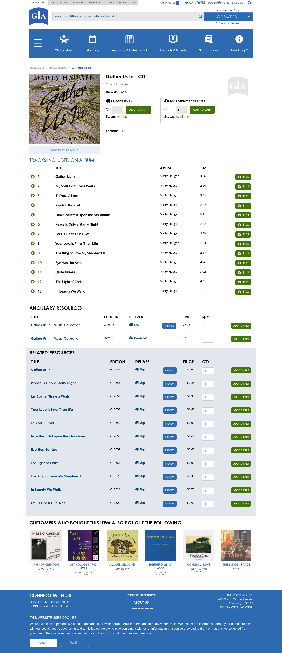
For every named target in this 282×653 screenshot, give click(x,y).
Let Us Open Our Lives (48, 503)
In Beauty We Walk (46, 489)
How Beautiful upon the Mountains (58, 436)
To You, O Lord (42, 423)
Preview (169, 325)
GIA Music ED (59, 2)
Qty (108, 109)
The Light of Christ (44, 463)
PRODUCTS (36, 67)
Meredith (94, 2)
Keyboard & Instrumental (129, 42)
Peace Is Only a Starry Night (53, 383)
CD (121, 131)
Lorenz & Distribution (121, 2)
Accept (43, 642)
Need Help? (239, 42)
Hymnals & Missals (173, 42)
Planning (92, 42)
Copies (169, 109)
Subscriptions (208, 42)
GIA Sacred (38, 2)
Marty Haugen (117, 84)
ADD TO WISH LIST (64, 149)
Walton (78, 2)
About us (141, 602)
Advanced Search (228, 23)
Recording (58, 67)
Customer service (141, 595)
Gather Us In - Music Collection (55, 325)
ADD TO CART (138, 109)
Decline (75, 642)
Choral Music (64, 42)
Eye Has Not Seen (45, 449)
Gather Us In (40, 369)
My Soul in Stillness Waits (50, 396)
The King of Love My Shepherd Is (57, 476)
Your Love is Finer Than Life (52, 409)
